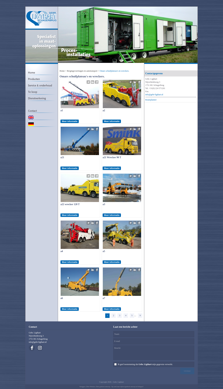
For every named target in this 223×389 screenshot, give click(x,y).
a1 (61, 110)
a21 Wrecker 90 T (112, 157)
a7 (104, 298)
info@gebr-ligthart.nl (154, 94)
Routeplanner (151, 100)
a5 (104, 251)
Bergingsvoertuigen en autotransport (82, 71)
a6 (61, 298)
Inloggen (82, 386)
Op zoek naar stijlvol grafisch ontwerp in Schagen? (127, 386)
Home (62, 71)
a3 (104, 204)
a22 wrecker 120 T (70, 204)
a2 (104, 110)
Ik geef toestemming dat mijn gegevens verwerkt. (145, 364)
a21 (62, 157)
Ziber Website (90, 386)
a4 (61, 251)
